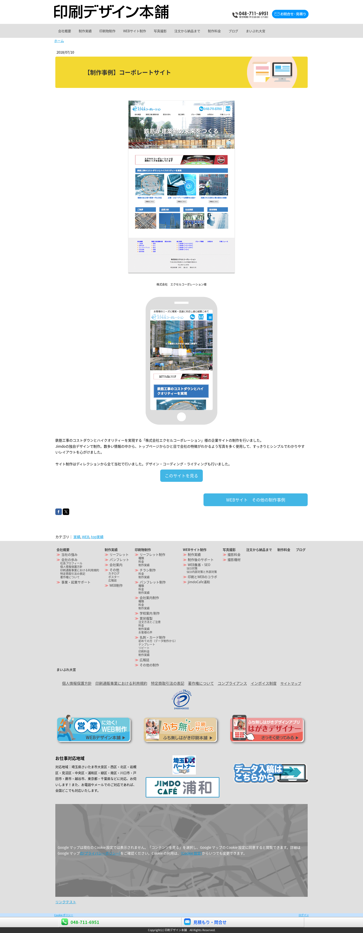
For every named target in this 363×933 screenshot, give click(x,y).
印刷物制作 (118, 31)
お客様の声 (145, 632)
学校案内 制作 (150, 613)
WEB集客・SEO (199, 564)
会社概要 (66, 31)
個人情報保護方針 (71, 567)
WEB (85, 536)
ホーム (59, 40)
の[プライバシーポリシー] (100, 853)
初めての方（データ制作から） (157, 641)
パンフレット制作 (153, 582)
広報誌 (112, 580)
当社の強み (69, 554)
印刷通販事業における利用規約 (79, 570)
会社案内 (116, 564)
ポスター (113, 577)
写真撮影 (179, 31)
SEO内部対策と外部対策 (202, 572)
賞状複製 (146, 618)
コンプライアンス (232, 683)
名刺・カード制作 (153, 637)
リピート (144, 648)
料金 (141, 562)
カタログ (113, 573)
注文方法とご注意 (149, 622)
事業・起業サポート (76, 582)
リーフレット (119, 554)
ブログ (266, 31)
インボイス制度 (264, 683)
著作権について (70, 577)
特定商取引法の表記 (72, 574)
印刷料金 (144, 651)
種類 (141, 558)
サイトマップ (290, 683)
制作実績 (91, 31)
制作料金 (243, 31)
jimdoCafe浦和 (199, 581)
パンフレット (119, 559)
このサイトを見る (181, 476)
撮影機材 (234, 559)
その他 (114, 569)
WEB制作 (116, 585)
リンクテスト (65, 901)
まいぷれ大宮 (293, 31)
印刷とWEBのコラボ (202, 576)
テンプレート (146, 644)
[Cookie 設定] (191, 853)
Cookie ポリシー (63, 915)
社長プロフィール (71, 563)
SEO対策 (192, 568)
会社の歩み (69, 559)
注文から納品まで (212, 31)
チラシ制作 (148, 570)
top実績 (97, 536)
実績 (76, 536)
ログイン (304, 915)
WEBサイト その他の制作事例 (255, 500)
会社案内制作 (149, 597)
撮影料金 (234, 554)
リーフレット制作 (152, 554)
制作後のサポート (201, 559)
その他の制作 (149, 665)
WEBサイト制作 (149, 31)
